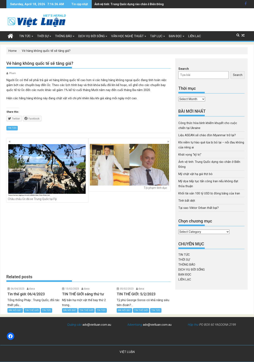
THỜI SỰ (43, 36)
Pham (12, 73)
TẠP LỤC (156, 36)
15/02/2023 (72, 288)
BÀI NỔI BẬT (15, 310)
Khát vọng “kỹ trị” (189, 154)
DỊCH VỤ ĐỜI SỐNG (91, 36)
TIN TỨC (25, 36)
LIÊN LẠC (194, 36)
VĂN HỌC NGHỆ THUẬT (127, 36)
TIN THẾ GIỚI (32, 310)
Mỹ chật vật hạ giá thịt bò (111, 4)
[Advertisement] (88, 238)
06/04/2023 (17, 288)
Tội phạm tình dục (129, 166)
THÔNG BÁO (63, 36)
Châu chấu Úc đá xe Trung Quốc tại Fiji (47, 172)
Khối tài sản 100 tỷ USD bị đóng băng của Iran (209, 193)
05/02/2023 (127, 288)
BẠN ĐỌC (175, 36)
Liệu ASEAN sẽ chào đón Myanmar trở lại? (207, 135)
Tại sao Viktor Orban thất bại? (198, 208)
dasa (32, 288)
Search (183, 69)
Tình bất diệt (186, 200)
